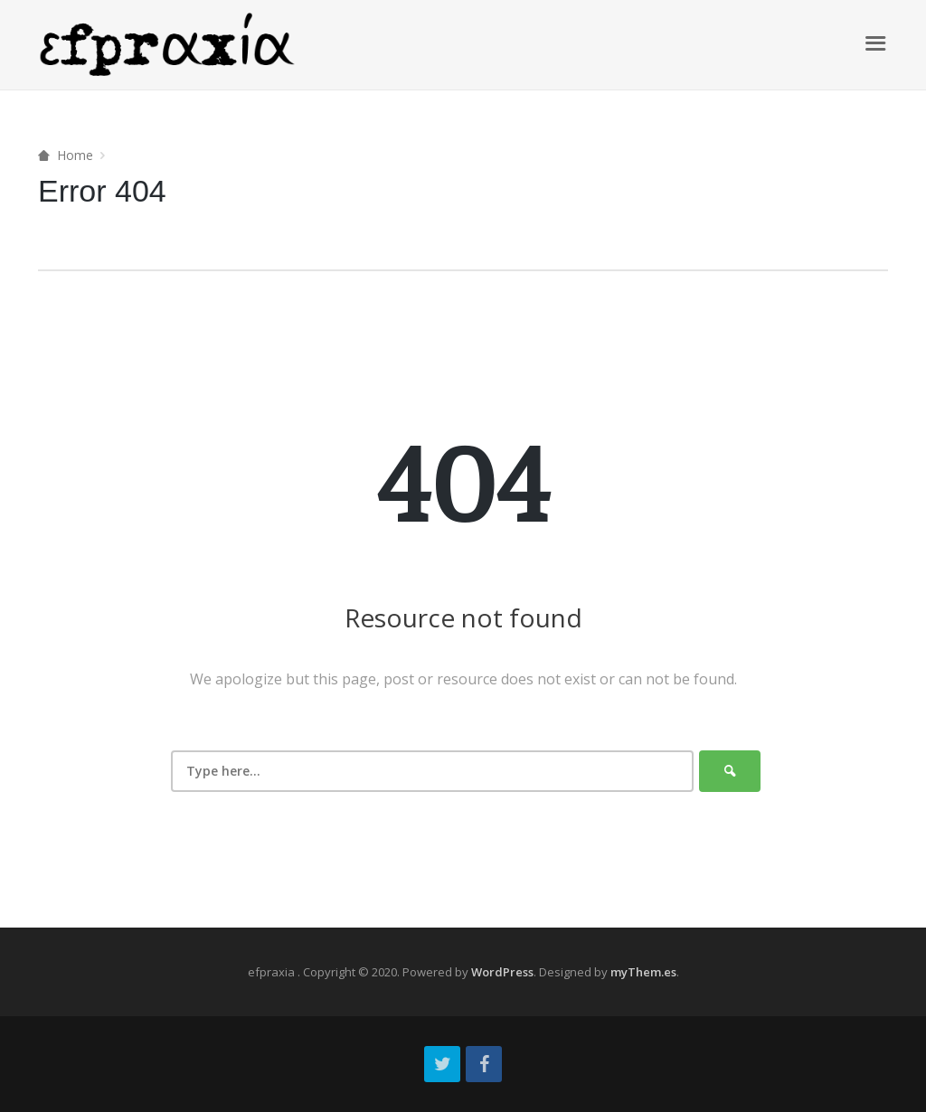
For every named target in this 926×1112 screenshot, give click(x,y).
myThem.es (643, 972)
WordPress (502, 972)
